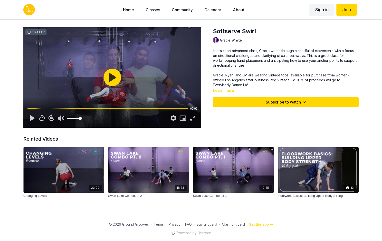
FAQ (188, 224)
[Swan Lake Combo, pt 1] (233, 195)
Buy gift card (207, 224)
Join (346, 9)
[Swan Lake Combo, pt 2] (148, 195)
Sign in (322, 9)
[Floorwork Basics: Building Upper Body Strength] (318, 195)
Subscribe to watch (287, 102)
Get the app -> (261, 224)
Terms (159, 224)
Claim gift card (233, 224)
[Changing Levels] (63, 195)
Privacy (175, 224)
